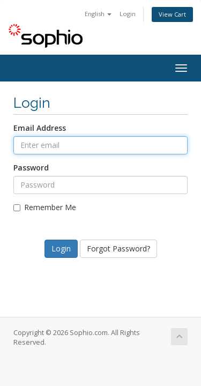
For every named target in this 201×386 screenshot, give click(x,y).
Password (31, 167)
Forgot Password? (118, 248)
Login (128, 14)
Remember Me (44, 207)
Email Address (39, 128)
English (98, 14)
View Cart (172, 14)
